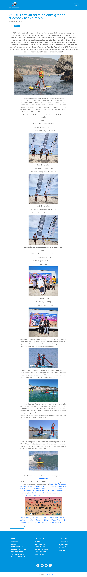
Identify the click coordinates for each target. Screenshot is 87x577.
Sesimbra (62, 550)
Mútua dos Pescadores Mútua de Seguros (45, 522)
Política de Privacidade (18, 551)
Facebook (43, 478)
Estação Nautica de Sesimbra (39, 493)
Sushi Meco (35, 518)
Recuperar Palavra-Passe (18, 549)
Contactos (14, 541)
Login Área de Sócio (17, 546)
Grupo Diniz (42, 520)
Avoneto (27, 518)
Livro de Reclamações (18, 556)
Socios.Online (51, 574)
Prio (22, 518)
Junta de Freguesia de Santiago (39, 488)
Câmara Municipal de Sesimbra (38, 486)
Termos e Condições (17, 554)
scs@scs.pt (63, 541)
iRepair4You (55, 520)
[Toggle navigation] (76, 4)
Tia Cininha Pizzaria (47, 518)
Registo (13, 544)
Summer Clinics (40, 546)
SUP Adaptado (40, 544)
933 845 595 (67, 545)
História (37, 541)
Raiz (31, 520)
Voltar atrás (16, 527)
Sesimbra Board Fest (42, 549)
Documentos (39, 554)
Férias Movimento (41, 551)
